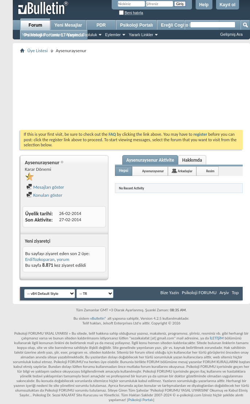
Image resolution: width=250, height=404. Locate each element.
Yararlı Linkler (141, 34)
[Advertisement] (131, 91)
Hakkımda (192, 160)
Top (235, 292)
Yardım (56, 34)
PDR (100, 25)
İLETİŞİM (217, 338)
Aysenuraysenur (153, 171)
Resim (210, 171)
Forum (35, 25)
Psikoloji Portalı (136, 25)
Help (204, 4)
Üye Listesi (37, 50)
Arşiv (224, 292)
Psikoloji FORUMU (199, 292)
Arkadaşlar (185, 171)
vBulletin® (98, 318)
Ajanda (72, 34)
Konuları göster (44, 195)
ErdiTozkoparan (39, 259)
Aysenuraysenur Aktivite (150, 160)
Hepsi (123, 170)
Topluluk (89, 34)
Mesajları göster (45, 187)
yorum (63, 259)
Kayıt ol (227, 4)
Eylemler (113, 34)
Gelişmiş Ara (231, 34)
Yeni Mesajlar (34, 34)
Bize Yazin (169, 292)
